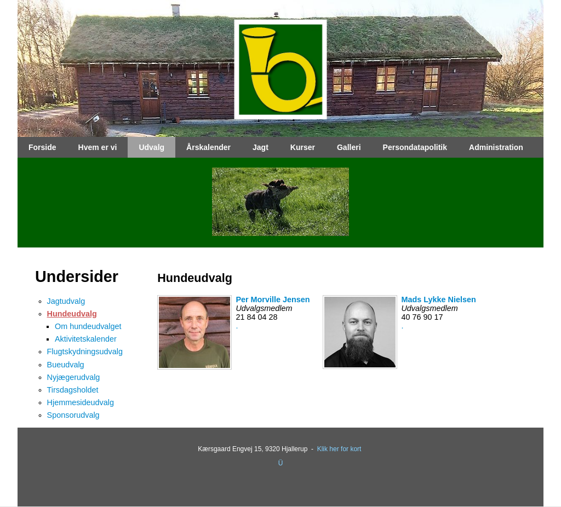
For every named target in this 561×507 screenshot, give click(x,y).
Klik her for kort (339, 449)
